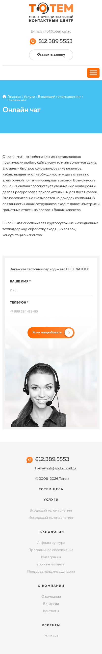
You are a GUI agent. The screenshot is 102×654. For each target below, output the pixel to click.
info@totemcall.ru (57, 31)
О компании (51, 596)
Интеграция (51, 557)
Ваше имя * (20, 281)
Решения (51, 636)
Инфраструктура (51, 543)
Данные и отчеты (51, 564)
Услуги (29, 97)
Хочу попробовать (47, 332)
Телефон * (19, 302)
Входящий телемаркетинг (59, 97)
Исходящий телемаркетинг (51, 517)
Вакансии (51, 604)
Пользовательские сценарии (51, 571)
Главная (14, 97)
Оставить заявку (51, 54)
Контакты (51, 611)
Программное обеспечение (51, 550)
